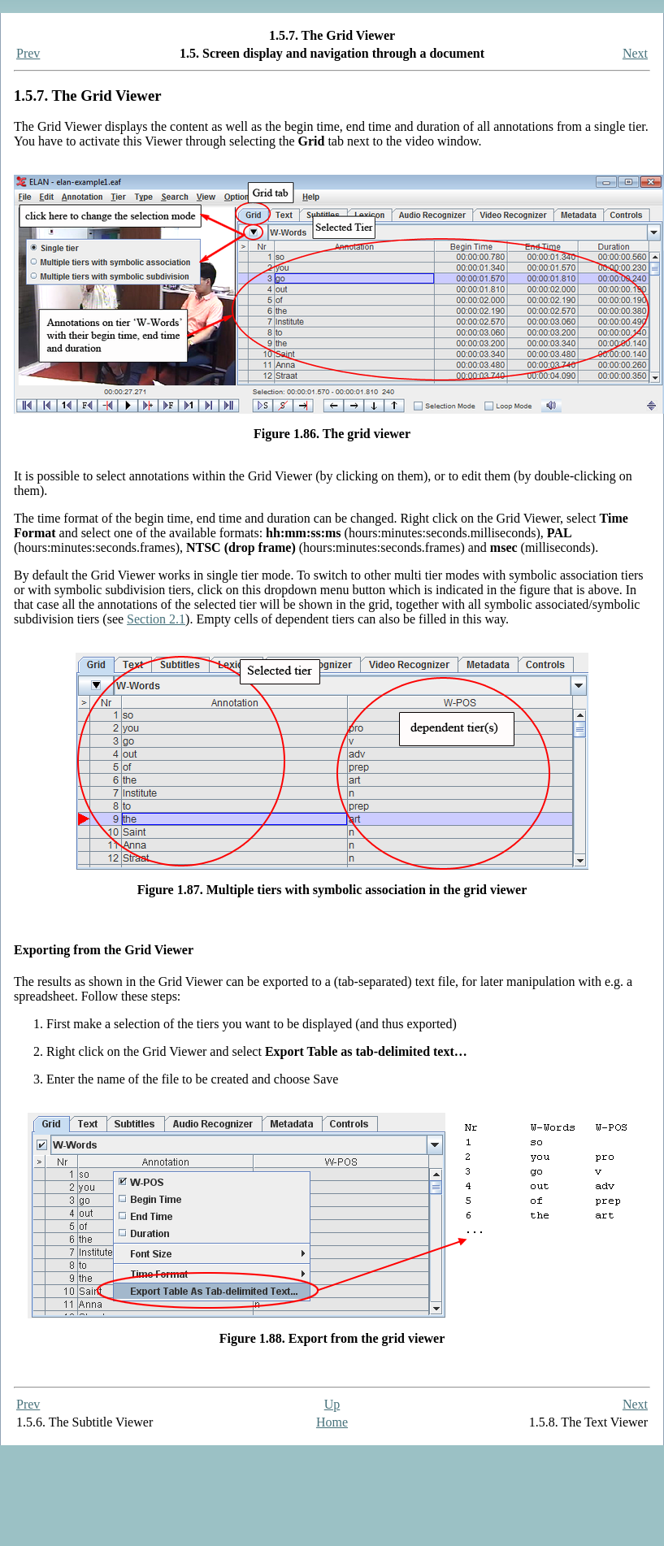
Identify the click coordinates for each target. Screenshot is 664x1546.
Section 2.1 (156, 619)
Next (635, 53)
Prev (28, 53)
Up (332, 1404)
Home (332, 1422)
